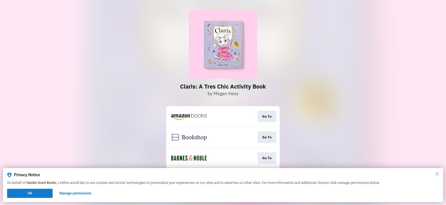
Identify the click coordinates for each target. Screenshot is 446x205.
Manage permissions (75, 193)
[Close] (437, 174)
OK (30, 193)
